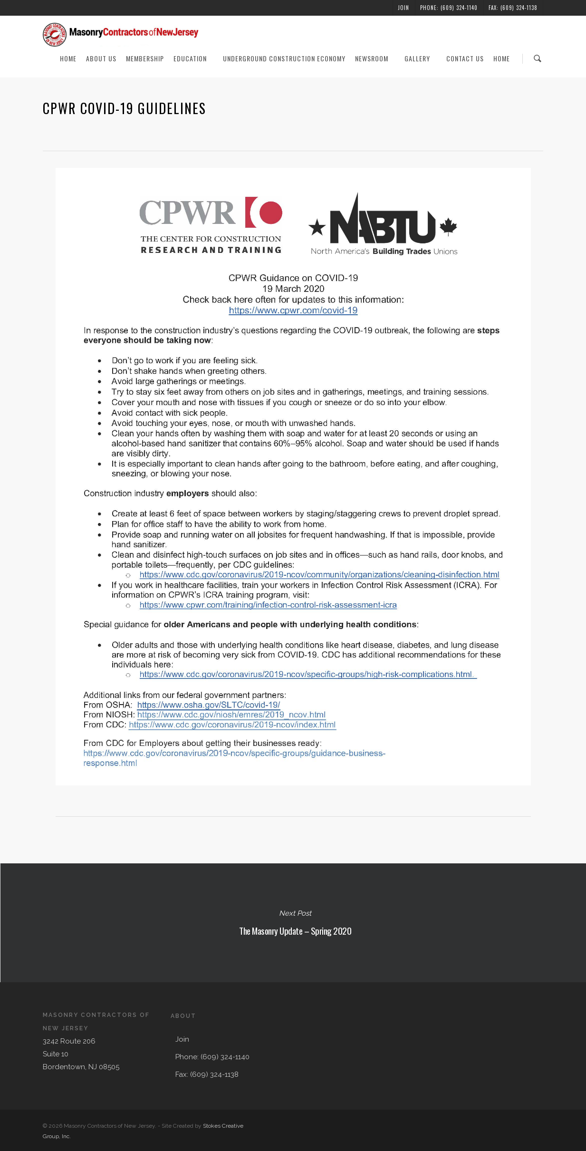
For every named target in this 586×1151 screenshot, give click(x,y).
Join (403, 7)
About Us (101, 58)
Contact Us (465, 58)
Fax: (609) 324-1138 (513, 7)
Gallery (421, 58)
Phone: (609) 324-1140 (449, 7)
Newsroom (375, 58)
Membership (145, 58)
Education (193, 58)
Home (68, 58)
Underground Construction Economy (284, 58)
